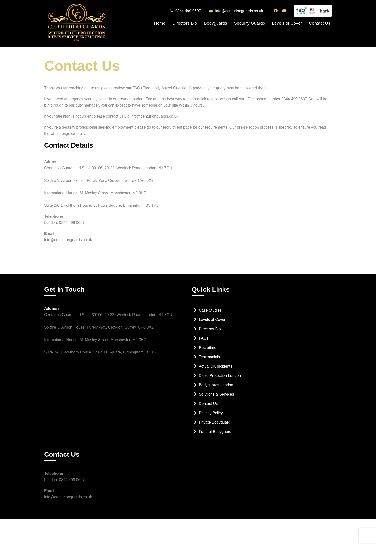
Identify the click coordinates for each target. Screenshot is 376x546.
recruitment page (177, 127)
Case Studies (210, 310)
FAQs (203, 338)
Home (159, 23)
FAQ (136, 88)
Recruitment (209, 348)
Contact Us (319, 23)
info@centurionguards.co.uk (239, 11)
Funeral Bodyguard (215, 432)
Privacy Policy (211, 413)
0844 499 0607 (188, 11)
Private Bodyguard (214, 422)
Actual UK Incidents (215, 366)
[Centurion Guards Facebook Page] (276, 11)
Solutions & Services (216, 394)
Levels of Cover (287, 23)
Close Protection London (220, 376)
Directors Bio (184, 23)
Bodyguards (215, 23)
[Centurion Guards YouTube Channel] (285, 11)
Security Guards (249, 23)
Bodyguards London (216, 385)
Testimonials (209, 357)
